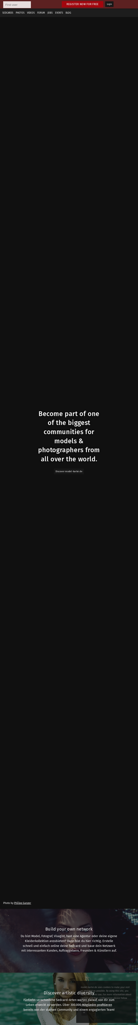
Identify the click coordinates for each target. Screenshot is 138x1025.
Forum (41, 12)
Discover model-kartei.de (69, 471)
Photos (20, 12)
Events (59, 12)
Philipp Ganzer (22, 903)
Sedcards (7, 12)
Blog (68, 12)
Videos (31, 12)
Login (109, 4)
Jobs (50, 12)
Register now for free (82, 4)
